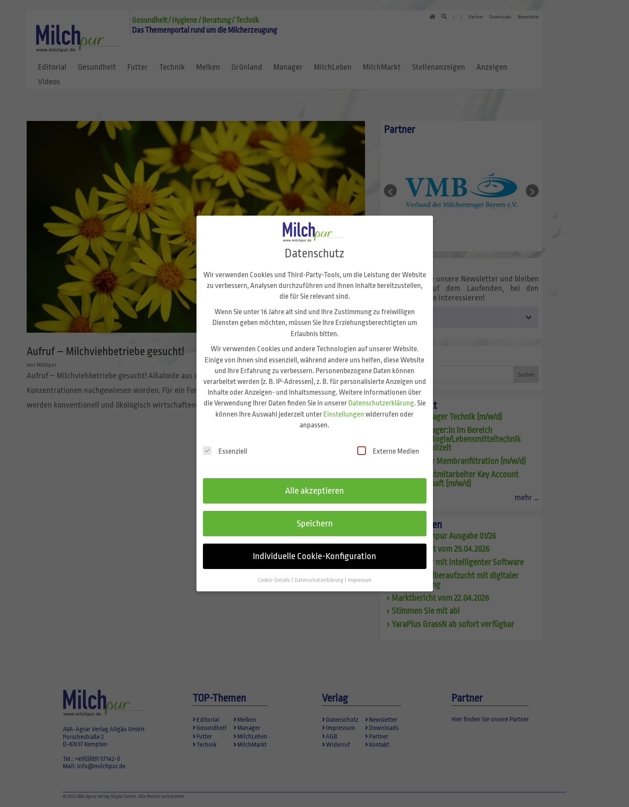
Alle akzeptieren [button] (314, 481)
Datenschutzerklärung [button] (319, 571)
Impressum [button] (359, 571)
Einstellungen (343, 405)
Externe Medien (388, 441)
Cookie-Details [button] (274, 571)
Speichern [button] (315, 514)
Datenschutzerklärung (381, 394)
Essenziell (225, 441)
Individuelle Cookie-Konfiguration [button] (314, 546)
